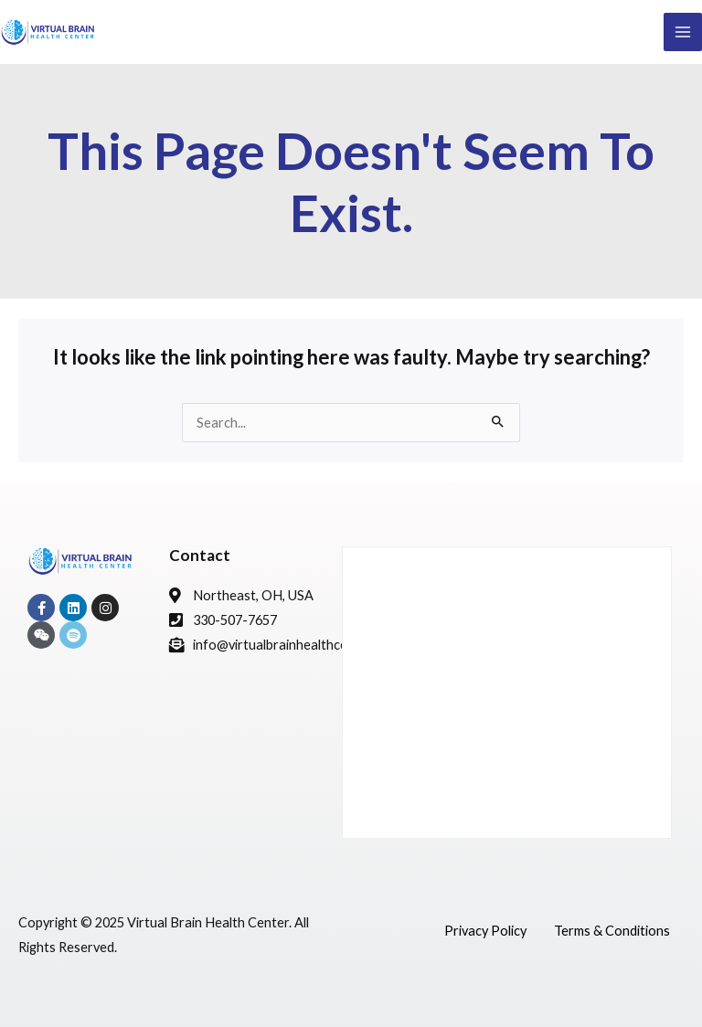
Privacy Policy (485, 930)
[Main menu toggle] (683, 32)
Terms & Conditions (612, 930)
